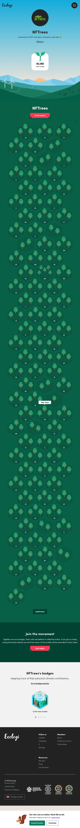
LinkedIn (42, 738)
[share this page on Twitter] (77, 34)
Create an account (64, 741)
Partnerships (62, 744)
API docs (42, 761)
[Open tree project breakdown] (40, 61)
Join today (40, 648)
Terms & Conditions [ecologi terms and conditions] (12, 790)
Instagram (43, 741)
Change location (14, 797)
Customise (52, 823)
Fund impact (40, 115)
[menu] (74, 5)
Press (41, 764)
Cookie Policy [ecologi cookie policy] (10, 786)
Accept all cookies (37, 823)
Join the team (44, 767)
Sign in (59, 738)
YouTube (42, 748)
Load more (40, 611)
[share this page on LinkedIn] (77, 38)
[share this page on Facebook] (77, 29)
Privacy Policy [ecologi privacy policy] (10, 783)
